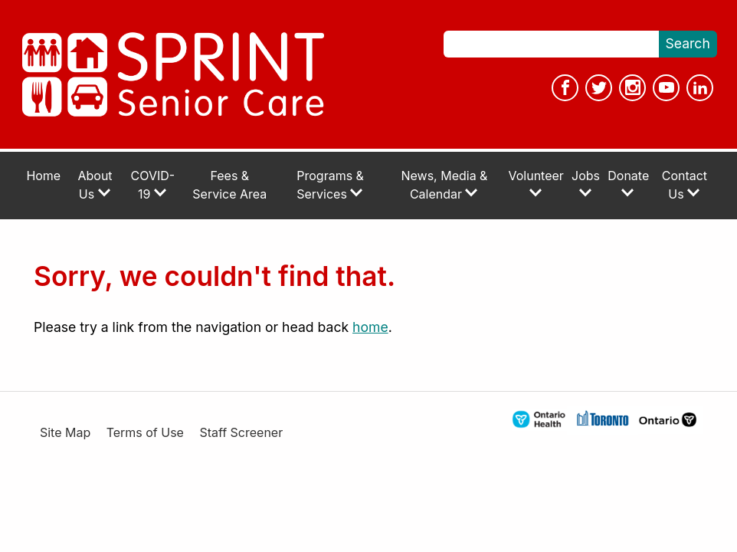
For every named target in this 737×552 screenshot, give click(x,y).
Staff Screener (241, 433)
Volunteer (536, 184)
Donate (628, 184)
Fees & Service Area (229, 185)
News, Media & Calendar (444, 185)
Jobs (586, 184)
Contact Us (684, 185)
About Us (95, 185)
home (370, 327)
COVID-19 (153, 185)
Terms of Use (145, 433)
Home (43, 176)
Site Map (65, 433)
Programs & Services (330, 185)
